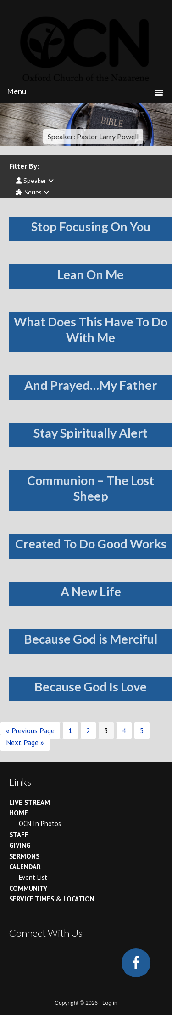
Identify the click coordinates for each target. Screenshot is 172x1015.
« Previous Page (30, 730)
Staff (18, 834)
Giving (20, 845)
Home (18, 813)
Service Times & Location (51, 899)
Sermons (24, 856)
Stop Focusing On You (90, 226)
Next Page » (25, 742)
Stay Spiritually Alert (90, 432)
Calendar (25, 866)
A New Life (91, 591)
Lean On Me (90, 274)
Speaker (35, 181)
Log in (109, 1003)
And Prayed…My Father (90, 385)
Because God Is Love (90, 686)
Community (28, 888)
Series (32, 192)
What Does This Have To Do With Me (90, 329)
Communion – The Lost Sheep (90, 488)
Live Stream (29, 802)
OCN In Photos (40, 823)
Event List (33, 877)
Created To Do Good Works (90, 543)
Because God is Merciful (90, 638)
